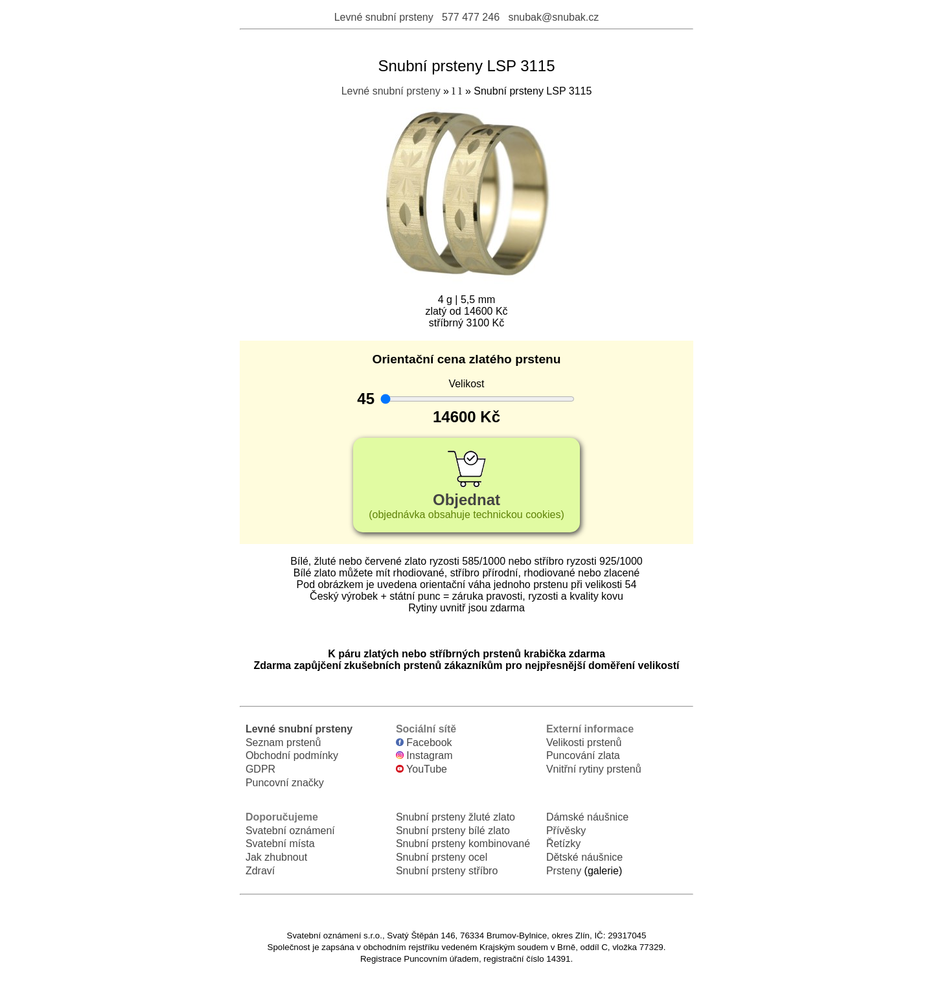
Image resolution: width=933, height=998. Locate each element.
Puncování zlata (583, 755)
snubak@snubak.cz (553, 17)
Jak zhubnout (276, 857)
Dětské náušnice (584, 857)
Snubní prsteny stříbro (447, 870)
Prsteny (563, 870)
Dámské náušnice (587, 816)
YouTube (421, 769)
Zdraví (260, 870)
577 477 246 (471, 17)
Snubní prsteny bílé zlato (453, 830)
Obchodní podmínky (292, 755)
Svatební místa (280, 843)
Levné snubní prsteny (383, 17)
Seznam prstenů (283, 742)
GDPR (260, 769)
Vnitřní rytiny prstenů (593, 769)
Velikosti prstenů (584, 742)
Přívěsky (566, 830)
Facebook (424, 742)
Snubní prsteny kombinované (463, 843)
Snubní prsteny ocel (441, 857)
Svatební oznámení (290, 830)
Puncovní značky (285, 782)
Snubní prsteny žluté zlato (455, 816)
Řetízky (563, 843)
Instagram (424, 755)
